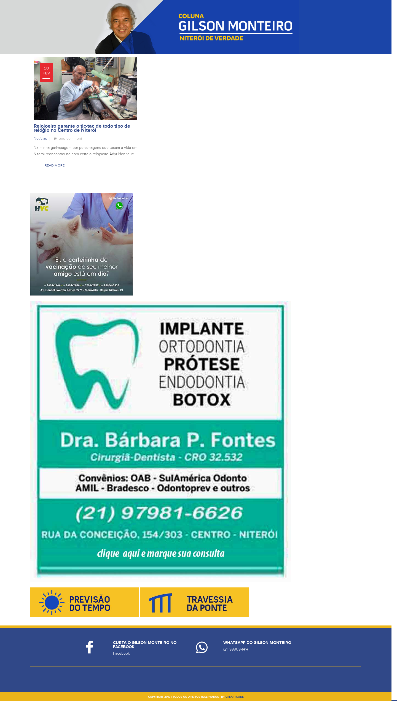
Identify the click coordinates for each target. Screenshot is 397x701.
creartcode (235, 697)
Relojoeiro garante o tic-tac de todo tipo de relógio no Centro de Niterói (82, 128)
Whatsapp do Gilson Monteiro (257, 642)
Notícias (40, 138)
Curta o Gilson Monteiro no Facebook (144, 644)
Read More (55, 165)
